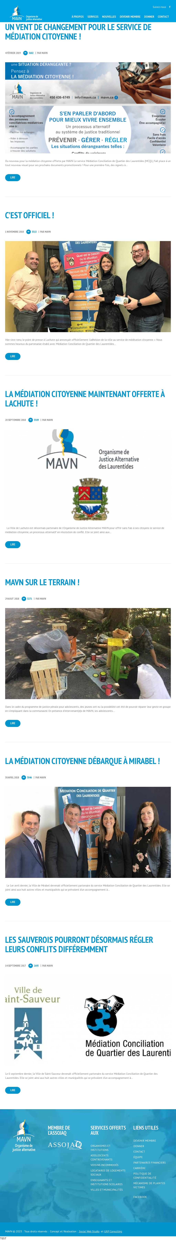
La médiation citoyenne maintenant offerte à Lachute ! (84, 401)
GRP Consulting (113, 1240)
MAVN (45, 53)
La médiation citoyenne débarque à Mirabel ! (82, 766)
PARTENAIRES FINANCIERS (149, 1171)
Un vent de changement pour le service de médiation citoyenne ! (78, 31)
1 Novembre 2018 (14, 233)
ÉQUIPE (138, 1166)
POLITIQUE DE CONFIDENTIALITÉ (144, 1184)
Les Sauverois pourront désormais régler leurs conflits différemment (79, 951)
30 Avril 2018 (12, 783)
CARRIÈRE (139, 1176)
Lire (15, 178)
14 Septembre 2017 (15, 972)
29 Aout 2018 (12, 603)
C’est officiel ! (29, 216)
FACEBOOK (140, 1205)
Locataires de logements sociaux (108, 1181)
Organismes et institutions (100, 1156)
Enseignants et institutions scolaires (107, 1191)
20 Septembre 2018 (15, 422)
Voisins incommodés (104, 1173)
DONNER (138, 1155)
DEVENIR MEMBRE (144, 1149)
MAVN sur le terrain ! (42, 586)
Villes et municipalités (107, 1198)
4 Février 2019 (13, 53)
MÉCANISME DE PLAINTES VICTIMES (149, 1194)
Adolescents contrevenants (101, 1166)
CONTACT (139, 1160)
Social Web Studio (89, 1240)
